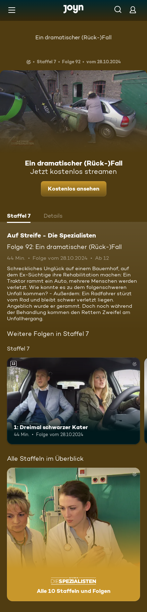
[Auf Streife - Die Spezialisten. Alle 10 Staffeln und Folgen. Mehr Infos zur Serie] (73, 534)
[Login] (133, 9)
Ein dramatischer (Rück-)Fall (73, 37)
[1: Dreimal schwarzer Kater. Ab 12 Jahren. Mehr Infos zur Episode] (73, 400)
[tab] (19, 216)
